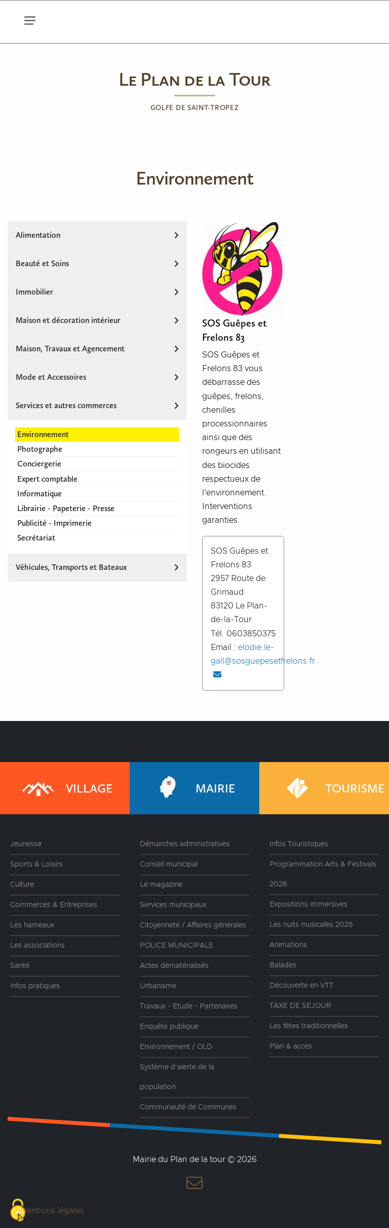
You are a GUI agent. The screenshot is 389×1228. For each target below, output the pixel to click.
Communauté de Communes (188, 1107)
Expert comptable (47, 479)
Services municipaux (173, 905)
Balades (282, 965)
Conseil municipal (169, 864)
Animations (288, 945)
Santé (19, 965)
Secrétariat (36, 538)
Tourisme (332, 788)
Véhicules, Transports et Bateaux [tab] (97, 567)
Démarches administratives (185, 844)
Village (66, 788)
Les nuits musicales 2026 (311, 924)
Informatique (39, 493)
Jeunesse (26, 844)
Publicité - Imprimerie (54, 523)
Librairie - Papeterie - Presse (65, 508)
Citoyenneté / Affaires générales (193, 925)
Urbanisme (158, 986)
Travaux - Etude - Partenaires (189, 1006)
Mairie (192, 788)
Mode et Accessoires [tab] (97, 377)
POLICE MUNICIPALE (176, 945)
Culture (22, 884)
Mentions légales (52, 1211)
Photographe (39, 449)
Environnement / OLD (176, 1047)
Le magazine (161, 884)
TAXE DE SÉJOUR (300, 1005)
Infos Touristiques (298, 844)
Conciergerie (39, 463)
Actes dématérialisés (174, 965)
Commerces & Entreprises (53, 905)
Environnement (43, 434)
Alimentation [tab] (97, 235)
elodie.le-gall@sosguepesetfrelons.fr (263, 660)
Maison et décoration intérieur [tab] (97, 320)
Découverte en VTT (301, 985)
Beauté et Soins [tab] (97, 263)
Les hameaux (32, 925)
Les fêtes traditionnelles (308, 1026)
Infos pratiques (35, 986)
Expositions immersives (308, 904)
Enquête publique (169, 1026)
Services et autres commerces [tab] (97, 405)
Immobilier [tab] (97, 292)
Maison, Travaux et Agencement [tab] (97, 348)
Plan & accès (290, 1046)
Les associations (37, 945)
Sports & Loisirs (36, 864)
